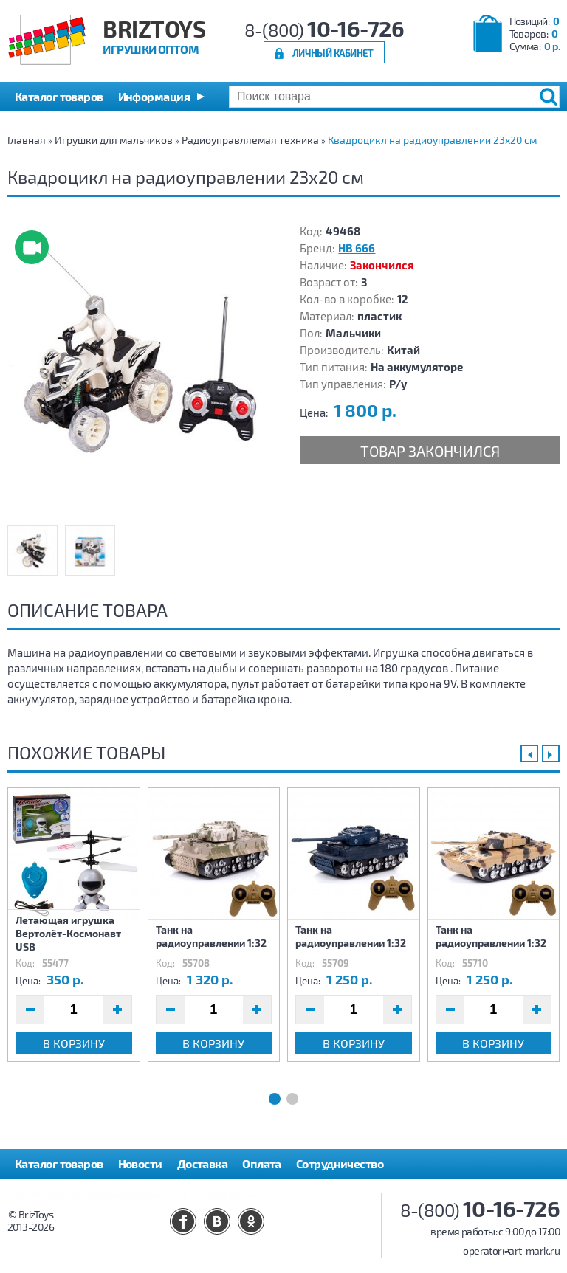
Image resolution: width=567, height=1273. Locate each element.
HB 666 (356, 248)
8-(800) (324, 30)
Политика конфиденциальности (101, 1193)
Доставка (202, 1163)
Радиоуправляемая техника (250, 140)
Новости (140, 1163)
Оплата (261, 1163)
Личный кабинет (333, 52)
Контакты (228, 1193)
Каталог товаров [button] (59, 96)
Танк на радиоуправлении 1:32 (211, 936)
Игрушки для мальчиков (114, 140)
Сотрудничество (339, 1163)
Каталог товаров (59, 1163)
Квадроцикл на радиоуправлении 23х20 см (432, 140)
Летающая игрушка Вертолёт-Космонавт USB (68, 933)
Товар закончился (430, 451)
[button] (161, 96)
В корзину (74, 1043)
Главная (26, 140)
